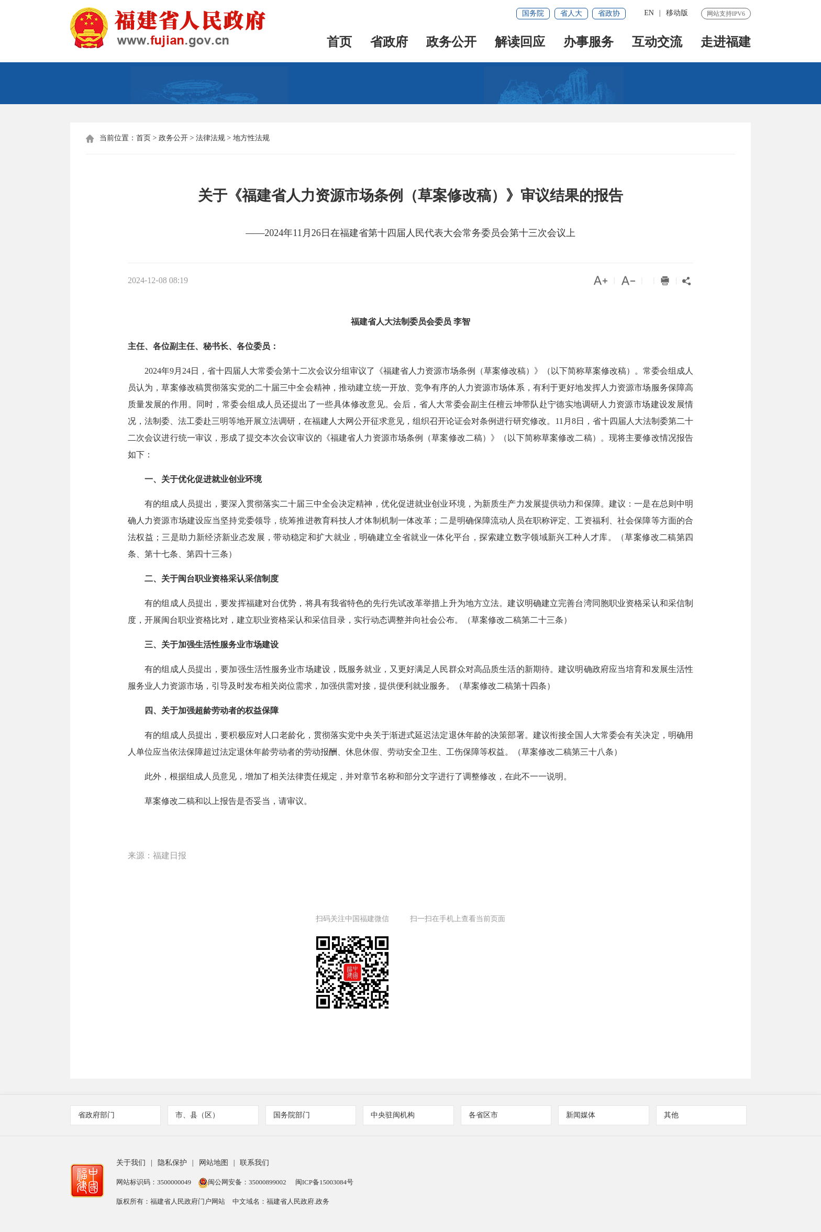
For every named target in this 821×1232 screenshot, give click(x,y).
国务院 (533, 13)
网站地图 (213, 1163)
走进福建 (726, 43)
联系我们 (254, 1163)
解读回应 (520, 43)
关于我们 (131, 1163)
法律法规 (210, 138)
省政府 (389, 43)
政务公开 (451, 43)
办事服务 (588, 43)
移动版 (677, 13)
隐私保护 (172, 1163)
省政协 (609, 13)
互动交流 (657, 43)
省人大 (571, 13)
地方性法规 (251, 138)
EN (649, 13)
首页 (339, 43)
